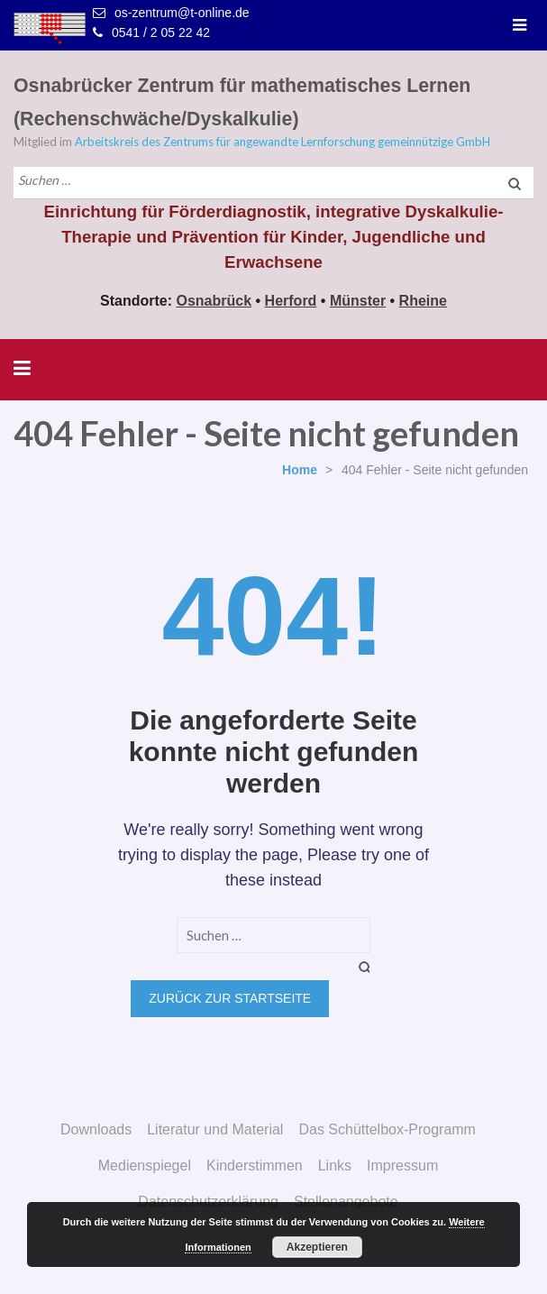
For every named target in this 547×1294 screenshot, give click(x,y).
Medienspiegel (144, 1165)
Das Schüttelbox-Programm (387, 1129)
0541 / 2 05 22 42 (161, 32)
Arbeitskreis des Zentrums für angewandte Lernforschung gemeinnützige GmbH (282, 141)
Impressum (402, 1165)
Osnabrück (214, 300)
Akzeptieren (317, 1247)
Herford (291, 300)
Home (299, 470)
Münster (358, 300)
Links (334, 1165)
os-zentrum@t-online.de (182, 12)
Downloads (96, 1129)
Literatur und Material (215, 1129)
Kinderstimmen (254, 1165)
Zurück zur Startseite (230, 998)
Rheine (423, 300)
